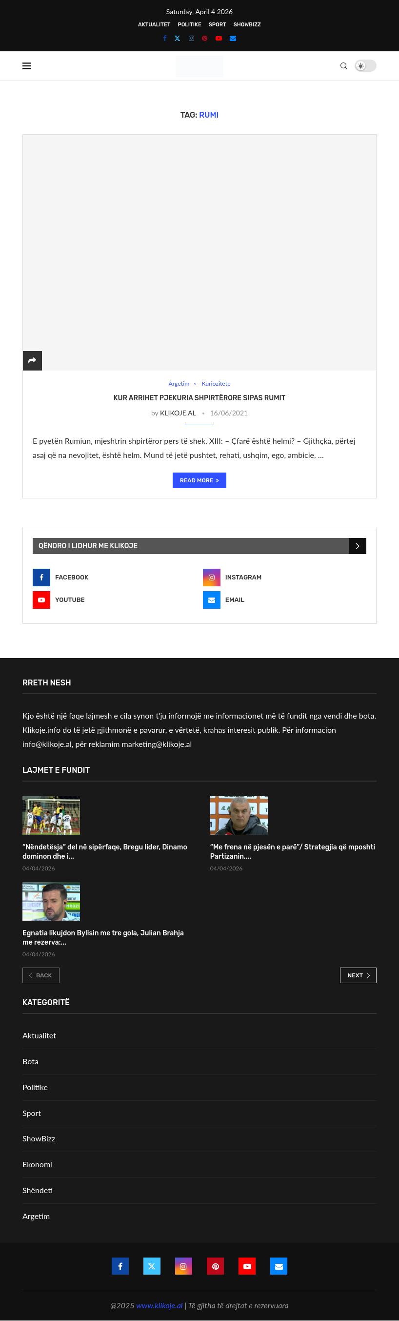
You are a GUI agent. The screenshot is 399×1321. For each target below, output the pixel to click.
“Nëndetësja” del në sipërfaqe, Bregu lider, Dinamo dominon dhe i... (104, 853)
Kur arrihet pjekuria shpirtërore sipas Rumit (199, 398)
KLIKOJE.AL (178, 413)
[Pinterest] (204, 38)
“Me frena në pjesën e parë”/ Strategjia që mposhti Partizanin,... (293, 853)
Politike (189, 24)
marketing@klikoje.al (157, 743)
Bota (30, 1061)
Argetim (36, 1216)
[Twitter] (177, 38)
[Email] (233, 38)
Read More (199, 480)
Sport (217, 24)
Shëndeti (37, 1190)
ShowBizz (247, 24)
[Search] (344, 66)
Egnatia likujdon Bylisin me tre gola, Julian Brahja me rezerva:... (103, 938)
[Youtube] (219, 38)
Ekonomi (37, 1164)
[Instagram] (191, 38)
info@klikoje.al (47, 743)
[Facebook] (164, 38)
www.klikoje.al (159, 1305)
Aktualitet (154, 24)
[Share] (32, 360)
